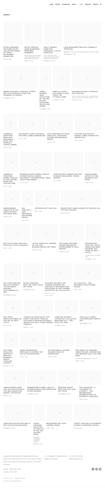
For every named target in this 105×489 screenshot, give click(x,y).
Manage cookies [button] (20, 478)
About (74, 4)
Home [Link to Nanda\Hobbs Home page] (51, 4)
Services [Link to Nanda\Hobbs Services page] (88, 4)
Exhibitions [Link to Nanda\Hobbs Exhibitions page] (66, 4)
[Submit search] (101, 4)
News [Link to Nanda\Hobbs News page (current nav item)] (81, 4)
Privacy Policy (8, 478)
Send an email (100, 469)
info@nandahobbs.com (76, 459)
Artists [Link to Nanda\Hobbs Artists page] (57, 4)
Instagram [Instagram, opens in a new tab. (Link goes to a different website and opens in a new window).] (96, 469)
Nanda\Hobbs (9, 4)
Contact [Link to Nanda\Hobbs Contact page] (96, 4)
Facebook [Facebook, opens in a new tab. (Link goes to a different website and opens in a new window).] (93, 469)
